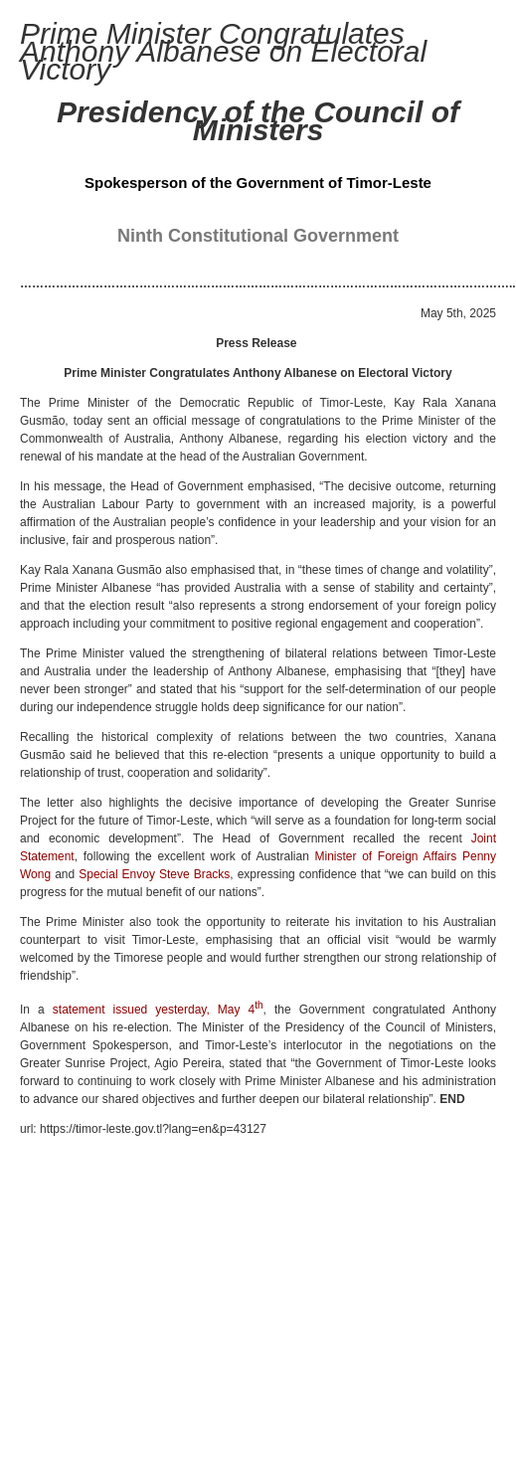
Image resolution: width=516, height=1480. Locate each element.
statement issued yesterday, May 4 (158, 1010)
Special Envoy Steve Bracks (154, 874)
